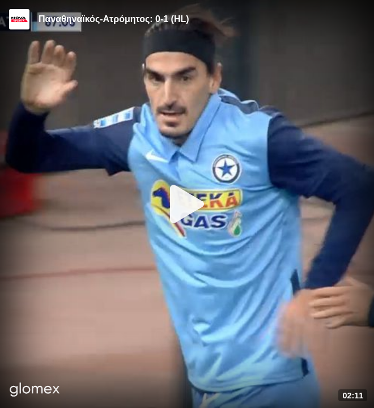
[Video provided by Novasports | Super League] (19, 19)
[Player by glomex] (35, 390)
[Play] (187, 204)
